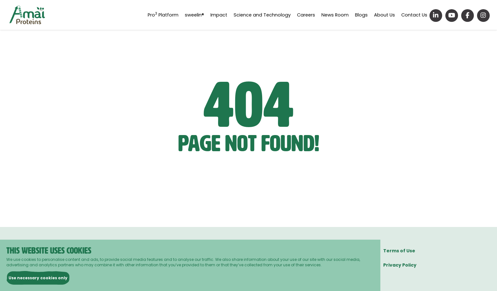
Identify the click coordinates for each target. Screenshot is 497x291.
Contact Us (414, 15)
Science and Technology (268, 15)
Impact (227, 15)
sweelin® (203, 15)
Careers (311, 15)
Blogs (364, 15)
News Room (339, 15)
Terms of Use (399, 251)
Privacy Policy (399, 265)
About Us (386, 15)
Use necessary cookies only (38, 278)
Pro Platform (172, 14)
